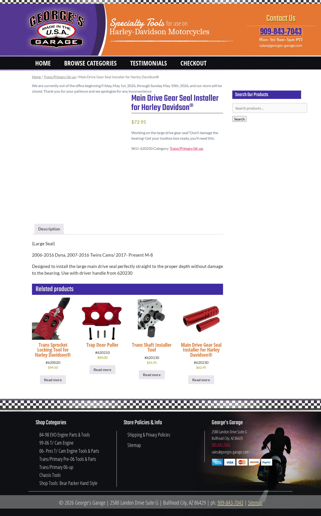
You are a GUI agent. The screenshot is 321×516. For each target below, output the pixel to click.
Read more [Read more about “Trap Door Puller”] (102, 369)
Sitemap (134, 445)
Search (239, 119)
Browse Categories (90, 63)
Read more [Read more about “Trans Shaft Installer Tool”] (152, 374)
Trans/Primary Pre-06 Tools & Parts (67, 459)
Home (43, 63)
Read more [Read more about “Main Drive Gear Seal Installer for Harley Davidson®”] (201, 380)
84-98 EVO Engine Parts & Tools (64, 434)
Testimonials (148, 63)
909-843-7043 (281, 31)
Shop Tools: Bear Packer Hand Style (68, 483)
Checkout (193, 63)
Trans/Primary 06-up (60, 77)
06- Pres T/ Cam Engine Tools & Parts (69, 450)
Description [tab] (49, 228)
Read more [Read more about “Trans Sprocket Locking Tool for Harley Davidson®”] (53, 380)
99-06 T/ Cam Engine (56, 442)
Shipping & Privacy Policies (148, 434)
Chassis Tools (50, 475)
